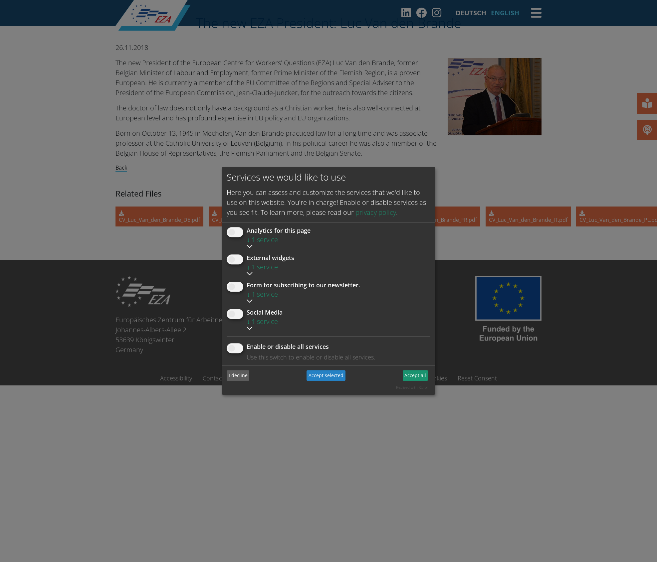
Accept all (415, 375)
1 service (262, 239)
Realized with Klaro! (412, 387)
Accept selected (326, 375)
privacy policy (375, 212)
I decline (238, 375)
